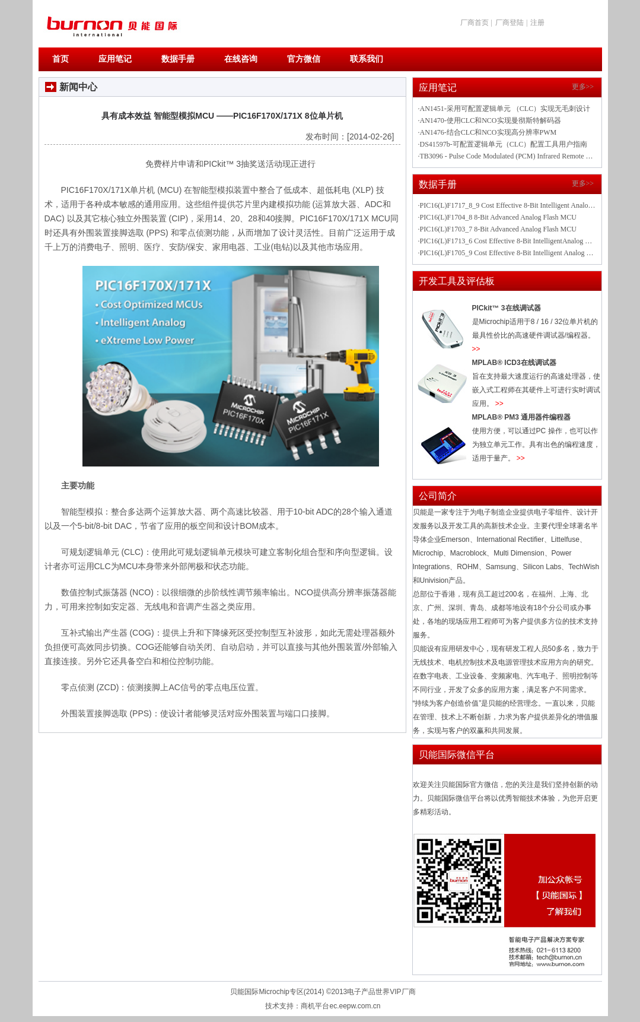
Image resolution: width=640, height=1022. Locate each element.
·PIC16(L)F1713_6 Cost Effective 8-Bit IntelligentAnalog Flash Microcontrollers (507, 241)
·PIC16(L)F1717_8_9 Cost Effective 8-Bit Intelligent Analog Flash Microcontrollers (507, 205)
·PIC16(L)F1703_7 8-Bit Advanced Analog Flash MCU (497, 229)
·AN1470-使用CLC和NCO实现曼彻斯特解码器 (489, 120)
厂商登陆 (509, 22)
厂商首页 (474, 22)
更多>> (583, 86)
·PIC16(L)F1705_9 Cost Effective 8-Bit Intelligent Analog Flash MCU (507, 253)
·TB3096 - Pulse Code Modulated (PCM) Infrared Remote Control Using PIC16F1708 (507, 156)
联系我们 (366, 59)
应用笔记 (115, 59)
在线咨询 (240, 59)
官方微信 (303, 59)
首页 (60, 59)
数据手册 (178, 59)
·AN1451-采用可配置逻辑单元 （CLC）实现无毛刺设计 (504, 108)
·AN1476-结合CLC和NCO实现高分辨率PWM (487, 132)
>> (476, 349)
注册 (537, 22)
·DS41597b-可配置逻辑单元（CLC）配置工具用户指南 (503, 144)
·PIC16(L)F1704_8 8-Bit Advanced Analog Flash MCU (497, 217)
